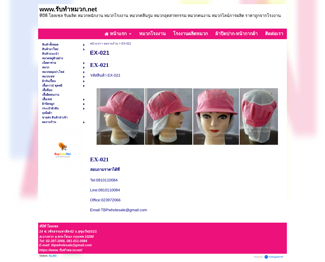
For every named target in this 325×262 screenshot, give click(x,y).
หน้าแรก (95, 43)
